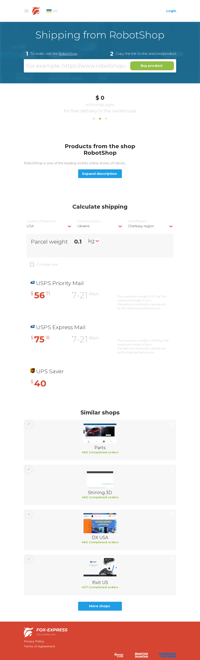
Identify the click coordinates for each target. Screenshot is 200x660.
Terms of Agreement (39, 646)
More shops (99, 606)
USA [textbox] (30, 226)
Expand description (99, 174)
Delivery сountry (89, 221)
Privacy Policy (34, 641)
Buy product (152, 66)
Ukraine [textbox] (83, 226)
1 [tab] (94, 119)
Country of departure (41, 221)
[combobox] (49, 226)
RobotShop (68, 54)
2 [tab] (100, 119)
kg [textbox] (91, 240)
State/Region (137, 221)
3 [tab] (106, 119)
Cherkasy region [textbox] (141, 226)
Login (171, 11)
